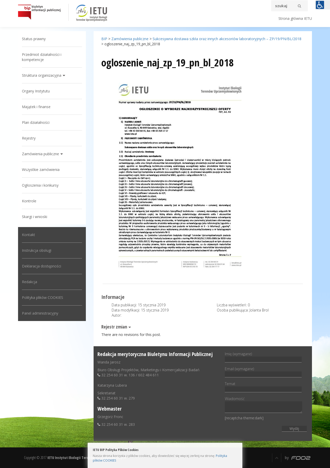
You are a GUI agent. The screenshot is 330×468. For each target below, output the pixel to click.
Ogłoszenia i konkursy (40, 185)
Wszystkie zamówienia (41, 169)
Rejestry (29, 138)
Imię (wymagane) (263, 356)
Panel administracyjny (40, 313)
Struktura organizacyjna (41, 75)
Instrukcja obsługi (36, 250)
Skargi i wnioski (34, 216)
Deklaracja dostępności (41, 266)
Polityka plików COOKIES (42, 297)
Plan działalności (36, 122)
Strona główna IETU (295, 18)
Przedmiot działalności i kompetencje (41, 57)
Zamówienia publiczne (40, 153)
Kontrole (29, 200)
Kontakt (28, 234)
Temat (263, 386)
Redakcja (29, 281)
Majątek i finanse (36, 106)
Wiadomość (263, 405)
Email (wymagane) (263, 371)
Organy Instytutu (36, 91)
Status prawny (34, 38)
